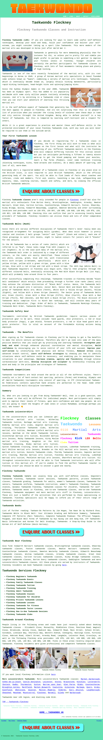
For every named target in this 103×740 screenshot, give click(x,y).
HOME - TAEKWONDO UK (51, 712)
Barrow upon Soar (52, 685)
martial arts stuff (57, 492)
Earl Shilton (76, 690)
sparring (91, 163)
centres (17, 115)
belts (47, 232)
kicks (46, 85)
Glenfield (7, 690)
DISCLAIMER (95, 16)
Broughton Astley (11, 687)
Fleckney (74, 200)
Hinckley (81, 682)
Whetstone (20, 690)
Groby (97, 687)
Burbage (80, 687)
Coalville (57, 687)
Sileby (61, 693)
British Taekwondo (64, 173)
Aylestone (69, 687)
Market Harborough (90, 679)
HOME (65, 16)
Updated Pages (22, 720)
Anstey (58, 682)
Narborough (75, 693)
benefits (96, 337)
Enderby (62, 690)
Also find (7, 546)
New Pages (12, 720)
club (65, 128)
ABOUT (78, 16)
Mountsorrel (29, 693)
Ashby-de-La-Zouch (11, 682)
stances (56, 163)
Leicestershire (92, 492)
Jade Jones (49, 404)
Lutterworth (94, 682)
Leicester (48, 682)
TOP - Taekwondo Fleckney (15, 702)
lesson (60, 146)
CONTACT (86, 16)
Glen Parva (69, 685)
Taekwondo (66, 45)
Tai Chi (48, 55)
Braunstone (69, 682)
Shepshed (6, 693)
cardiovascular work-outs (15, 362)
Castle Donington (32, 682)
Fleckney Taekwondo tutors (16, 476)
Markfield (27, 687)
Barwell (52, 693)
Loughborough (93, 690)
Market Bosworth (42, 687)
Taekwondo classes (87, 64)
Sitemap (3, 720)
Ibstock (6, 685)
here (64, 565)
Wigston (32, 690)
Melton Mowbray (47, 690)
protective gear (10, 319)
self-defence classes (76, 476)
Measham (17, 693)
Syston (37, 685)
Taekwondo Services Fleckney (24, 570)
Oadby (15, 685)
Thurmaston (25, 685)
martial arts (8, 48)
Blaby (80, 685)
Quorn (89, 687)
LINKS (71, 16)
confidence (67, 43)
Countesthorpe (92, 685)
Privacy (99, 720)
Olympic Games (29, 89)
